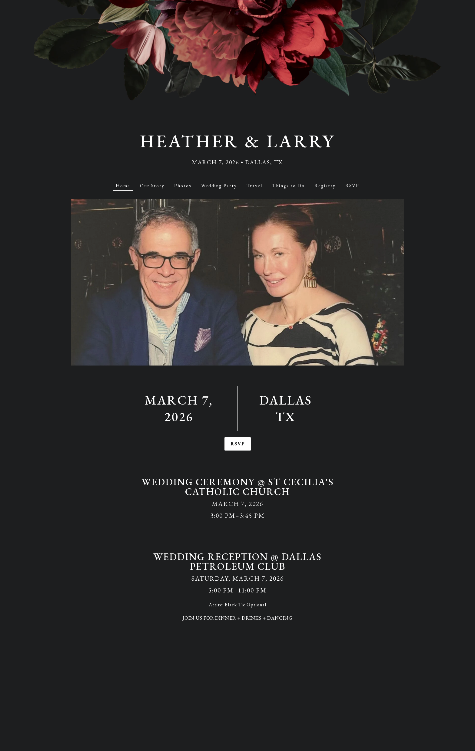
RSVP (237, 444)
